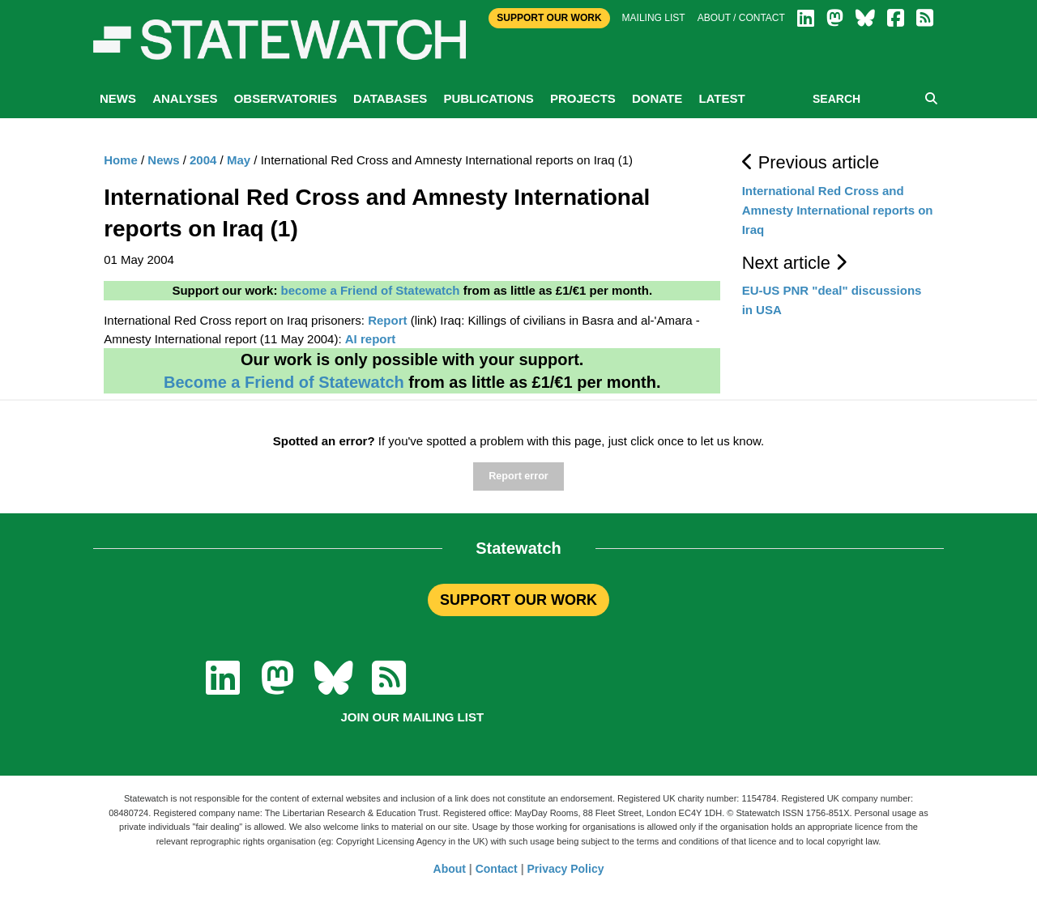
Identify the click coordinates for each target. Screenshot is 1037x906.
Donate (657, 98)
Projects (583, 98)
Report (387, 320)
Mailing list (653, 17)
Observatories (285, 98)
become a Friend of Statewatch (370, 290)
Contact (497, 868)
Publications (488, 98)
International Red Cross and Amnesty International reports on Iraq (837, 210)
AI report (370, 339)
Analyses (184, 98)
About (449, 868)
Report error (518, 476)
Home (121, 160)
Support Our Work (549, 17)
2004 (203, 160)
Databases (390, 98)
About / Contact (741, 17)
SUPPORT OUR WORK (518, 600)
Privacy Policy (565, 868)
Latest (721, 98)
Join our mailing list (412, 717)
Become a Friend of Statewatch (284, 382)
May (238, 160)
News (118, 98)
